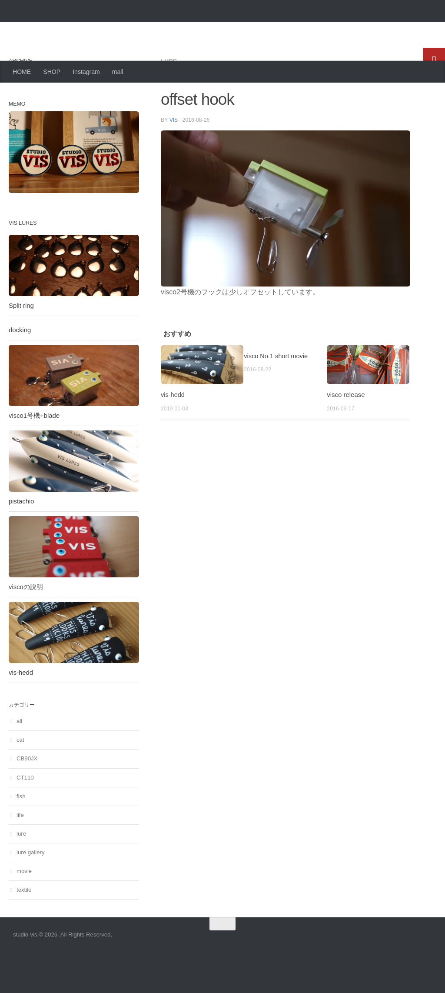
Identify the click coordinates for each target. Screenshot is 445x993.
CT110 (25, 812)
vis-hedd (173, 429)
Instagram (86, 71)
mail (117, 71)
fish (21, 831)
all (19, 756)
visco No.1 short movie (276, 390)
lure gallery (31, 887)
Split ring (21, 340)
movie (24, 906)
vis (173, 154)
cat (20, 774)
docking (20, 364)
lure (169, 95)
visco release (346, 429)
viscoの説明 (26, 621)
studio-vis (50, 28)
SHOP (51, 71)
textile (24, 924)
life (20, 849)
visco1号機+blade (34, 450)
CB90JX (27, 793)
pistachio (21, 536)
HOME (22, 71)
